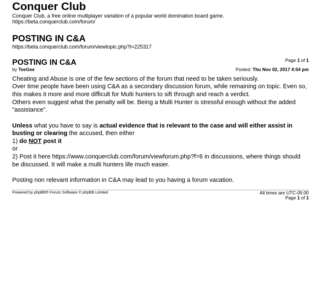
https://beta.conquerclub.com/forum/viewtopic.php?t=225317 (81, 47)
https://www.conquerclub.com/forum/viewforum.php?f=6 (127, 156)
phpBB (40, 192)
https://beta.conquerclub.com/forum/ (53, 22)
